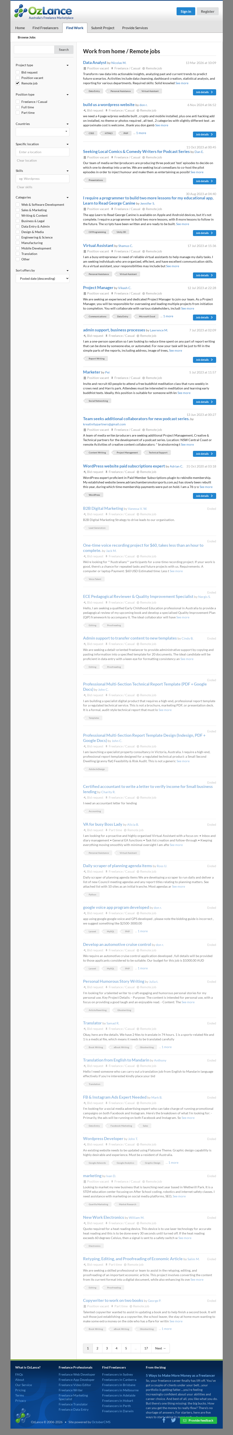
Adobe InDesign (97, 769)
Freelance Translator (73, 1404)
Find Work (75, 27)
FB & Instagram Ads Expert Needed (115, 1097)
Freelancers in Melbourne (120, 1390)
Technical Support (158, 452)
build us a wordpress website (109, 104)
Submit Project (102, 27)
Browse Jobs (26, 37)
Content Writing (97, 452)
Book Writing (96, 1047)
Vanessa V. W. (137, 509)
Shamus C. (125, 246)
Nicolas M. (118, 63)
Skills (42, 171)
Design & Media (32, 232)
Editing (92, 625)
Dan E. (199, 152)
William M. (136, 1217)
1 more (141, 133)
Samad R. (112, 1023)
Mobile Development (36, 248)
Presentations (96, 180)
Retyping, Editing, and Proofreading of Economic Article (133, 1258)
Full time (27, 107)
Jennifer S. (147, 203)
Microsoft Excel (147, 316)
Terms (19, 1395)
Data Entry (94, 91)
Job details (204, 92)
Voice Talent (95, 579)
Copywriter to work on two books (113, 1300)
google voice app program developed (116, 907)
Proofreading (114, 625)
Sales (145, 1125)
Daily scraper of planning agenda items (118, 865)
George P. (154, 1301)
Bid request (29, 72)
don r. (143, 105)
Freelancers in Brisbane (118, 1385)
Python (92, 894)
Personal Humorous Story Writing (114, 981)
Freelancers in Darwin (118, 1411)
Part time (28, 112)
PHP (126, 133)
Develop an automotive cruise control (117, 944)
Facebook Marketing (121, 1125)
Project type (42, 65)
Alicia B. (133, 824)
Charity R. (108, 792)
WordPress (94, 494)
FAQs (19, 1374)
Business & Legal (33, 221)
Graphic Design (152, 1162)
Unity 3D (121, 232)
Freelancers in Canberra (119, 1380)
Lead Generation (97, 527)
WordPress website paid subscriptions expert (124, 465)
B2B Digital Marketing (103, 508)
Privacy (20, 1400)
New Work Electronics (104, 1217)
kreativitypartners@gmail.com (104, 424)
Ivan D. (111, 1176)
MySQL (110, 931)
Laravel (92, 931)
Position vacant (32, 78)
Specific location (42, 144)
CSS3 (91, 133)
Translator (92, 1022)
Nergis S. (204, 597)
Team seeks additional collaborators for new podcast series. (136, 418)
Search (64, 49)
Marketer (92, 371)
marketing (92, 1175)
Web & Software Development (42, 204)
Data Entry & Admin (35, 226)
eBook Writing (121, 1047)
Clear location (27, 160)
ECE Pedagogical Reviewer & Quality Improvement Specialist (138, 596)
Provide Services (135, 27)
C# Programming (97, 232)
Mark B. (156, 1097)
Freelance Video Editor (75, 1385)
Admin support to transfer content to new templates (130, 637)
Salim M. (193, 1259)
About (19, 1380)
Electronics (94, 1246)
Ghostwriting (124, 1010)
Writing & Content (34, 215)
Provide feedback (198, 1420)
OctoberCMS (101, 1422)
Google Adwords (97, 1162)
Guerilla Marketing (98, 1204)
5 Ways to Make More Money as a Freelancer (180, 1375)
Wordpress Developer (103, 1138)
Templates (94, 717)
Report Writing (96, 358)
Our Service (23, 1385)
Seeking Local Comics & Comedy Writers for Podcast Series (136, 151)
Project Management (127, 452)
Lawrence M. (159, 330)
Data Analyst (95, 62)
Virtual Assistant (150, 91)
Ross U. (162, 866)
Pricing (20, 1390)
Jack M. (111, 551)
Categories (42, 197)
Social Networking (98, 400)
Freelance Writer (71, 1390)
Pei (107, 372)
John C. (103, 689)
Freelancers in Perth (116, 1406)
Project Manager (98, 287)
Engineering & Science (37, 237)
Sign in (186, 11)
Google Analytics (125, 1162)
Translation (29, 254)
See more (181, 83)
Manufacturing (32, 243)
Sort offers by (42, 270)
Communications (97, 316)
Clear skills (24, 187)
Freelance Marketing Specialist (73, 1397)
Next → (160, 1348)
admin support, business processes (114, 329)
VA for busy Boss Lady (103, 824)
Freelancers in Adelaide (118, 1395)
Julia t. (153, 981)
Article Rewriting (97, 1010)
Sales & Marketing (34, 210)
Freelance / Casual (34, 102)
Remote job (29, 83)
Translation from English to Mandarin (116, 1059)
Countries (42, 124)
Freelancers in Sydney (117, 1374)
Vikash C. (124, 288)
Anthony (160, 1060)
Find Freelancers (45, 27)
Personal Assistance (121, 91)
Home (20, 27)
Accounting (95, 811)
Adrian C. (176, 466)
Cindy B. (187, 638)
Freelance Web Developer (77, 1374)
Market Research (127, 1204)
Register (208, 11)
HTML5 (109, 133)
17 (146, 1348)
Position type (42, 94)
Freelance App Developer (77, 1380)
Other (25, 259)
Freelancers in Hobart (117, 1400)
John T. (133, 1139)
